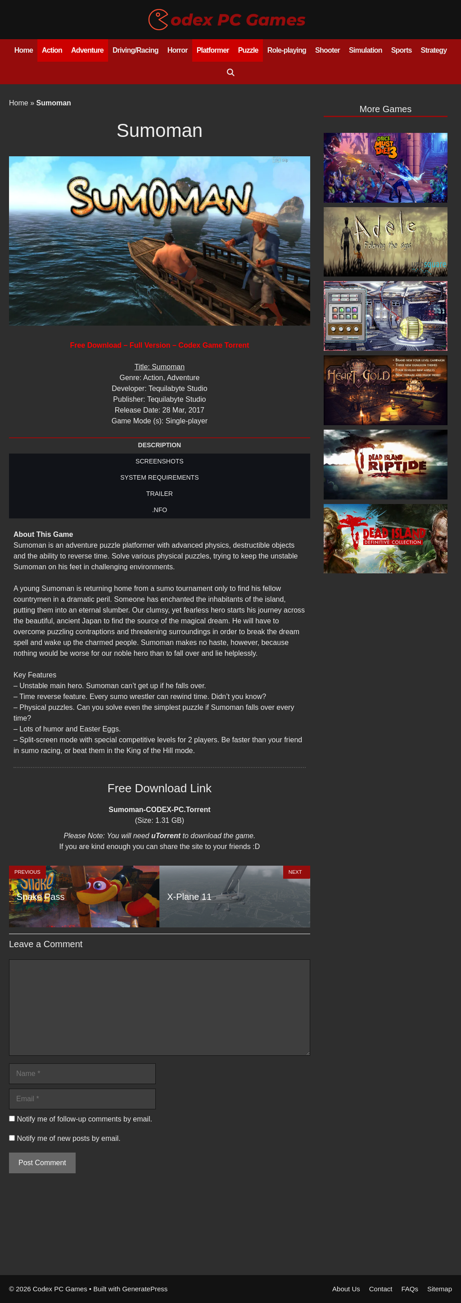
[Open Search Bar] (230, 73)
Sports (401, 50)
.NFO (159, 509)
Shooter (327, 50)
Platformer (213, 50)
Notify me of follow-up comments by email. (84, 1119)
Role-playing (286, 50)
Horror (177, 50)
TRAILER (159, 493)
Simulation (365, 50)
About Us (346, 1289)
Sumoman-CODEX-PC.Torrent (159, 809)
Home (23, 50)
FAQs (409, 1289)
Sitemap (439, 1289)
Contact (381, 1289)
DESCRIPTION (159, 445)
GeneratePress (144, 1289)
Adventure (87, 50)
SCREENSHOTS (160, 461)
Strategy (434, 50)
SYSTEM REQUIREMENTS (159, 477)
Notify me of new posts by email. (68, 1138)
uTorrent (166, 836)
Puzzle (248, 50)
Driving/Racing (135, 50)
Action (52, 50)
